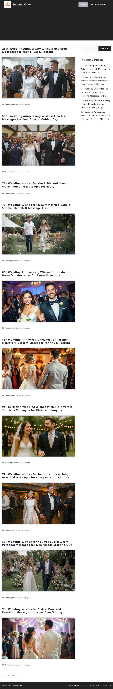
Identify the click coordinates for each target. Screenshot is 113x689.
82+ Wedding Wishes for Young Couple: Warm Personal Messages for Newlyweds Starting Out (37, 543)
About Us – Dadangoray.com (77, 685)
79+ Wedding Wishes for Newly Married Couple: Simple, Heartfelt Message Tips (36, 206)
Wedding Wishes (98, 4)
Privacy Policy (95, 685)
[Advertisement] (56, 25)
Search (105, 48)
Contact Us (107, 685)
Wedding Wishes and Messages (17, 104)
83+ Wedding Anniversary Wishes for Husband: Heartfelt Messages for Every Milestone (36, 273)
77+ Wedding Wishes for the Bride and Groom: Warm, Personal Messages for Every (35, 184)
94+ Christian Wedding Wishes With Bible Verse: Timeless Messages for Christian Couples (37, 408)
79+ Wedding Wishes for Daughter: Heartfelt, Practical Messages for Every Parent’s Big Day (35, 475)
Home (83, 4)
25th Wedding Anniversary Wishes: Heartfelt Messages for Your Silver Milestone (34, 50)
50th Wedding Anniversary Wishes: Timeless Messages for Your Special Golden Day (34, 117)
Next (13, 675)
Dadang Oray (22, 4)
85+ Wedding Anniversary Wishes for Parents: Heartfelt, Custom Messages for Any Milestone (36, 341)
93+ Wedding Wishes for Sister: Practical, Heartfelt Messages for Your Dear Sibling (32, 610)
